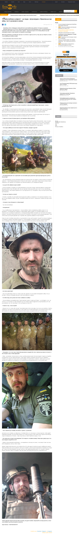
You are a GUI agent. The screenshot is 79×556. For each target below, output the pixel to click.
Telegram (44, 531)
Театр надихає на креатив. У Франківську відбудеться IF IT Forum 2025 (67, 94)
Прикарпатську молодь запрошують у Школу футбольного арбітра (68, 89)
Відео (24, 1)
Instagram (49, 531)
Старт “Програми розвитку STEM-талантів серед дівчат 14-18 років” (67, 84)
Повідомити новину (71, 1)
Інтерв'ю (12, 1)
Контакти (62, 1)
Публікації (36, 1)
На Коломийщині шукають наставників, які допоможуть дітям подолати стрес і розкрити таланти (68, 99)
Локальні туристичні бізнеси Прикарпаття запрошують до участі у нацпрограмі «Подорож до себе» (67, 79)
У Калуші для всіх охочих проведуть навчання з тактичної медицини (68, 104)
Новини (6, 1)
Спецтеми (43, 1)
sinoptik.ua (61, 126)
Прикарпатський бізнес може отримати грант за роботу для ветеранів (68, 108)
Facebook (39, 531)
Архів (56, 2)
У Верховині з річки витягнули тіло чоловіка (66, 32)
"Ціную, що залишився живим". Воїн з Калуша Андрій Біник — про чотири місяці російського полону (67, 41)
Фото (19, 1)
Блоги (30, 1)
